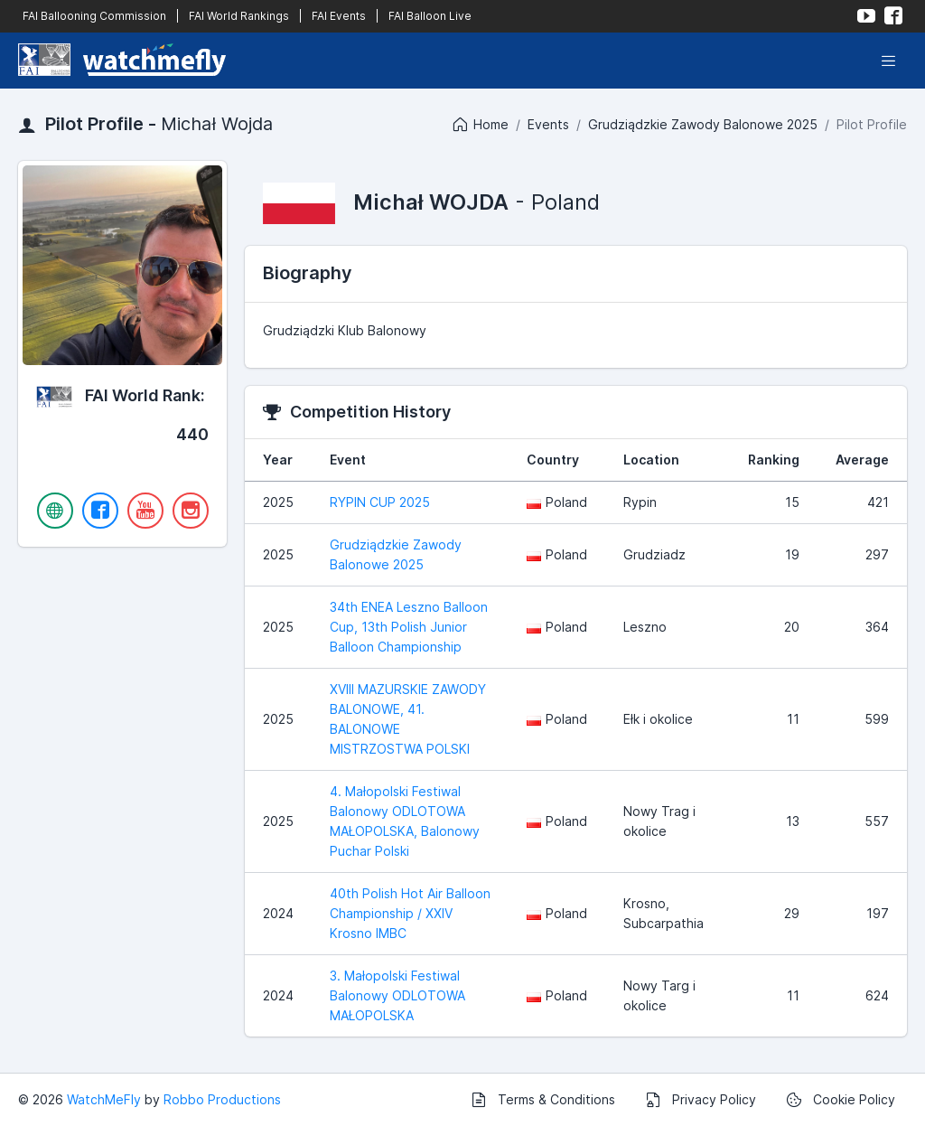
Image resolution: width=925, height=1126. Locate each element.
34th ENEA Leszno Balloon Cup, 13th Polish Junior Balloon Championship (409, 626)
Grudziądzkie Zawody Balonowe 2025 (703, 124)
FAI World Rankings (239, 16)
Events (548, 124)
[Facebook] (100, 511)
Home (480, 125)
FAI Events (339, 16)
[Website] (55, 511)
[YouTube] (145, 511)
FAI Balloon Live (430, 16)
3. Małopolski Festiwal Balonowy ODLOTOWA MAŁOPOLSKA (397, 995)
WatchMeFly (104, 1099)
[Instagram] (191, 511)
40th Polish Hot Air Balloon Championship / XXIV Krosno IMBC (410, 913)
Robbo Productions (222, 1099)
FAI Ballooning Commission (94, 16)
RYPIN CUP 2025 (380, 502)
